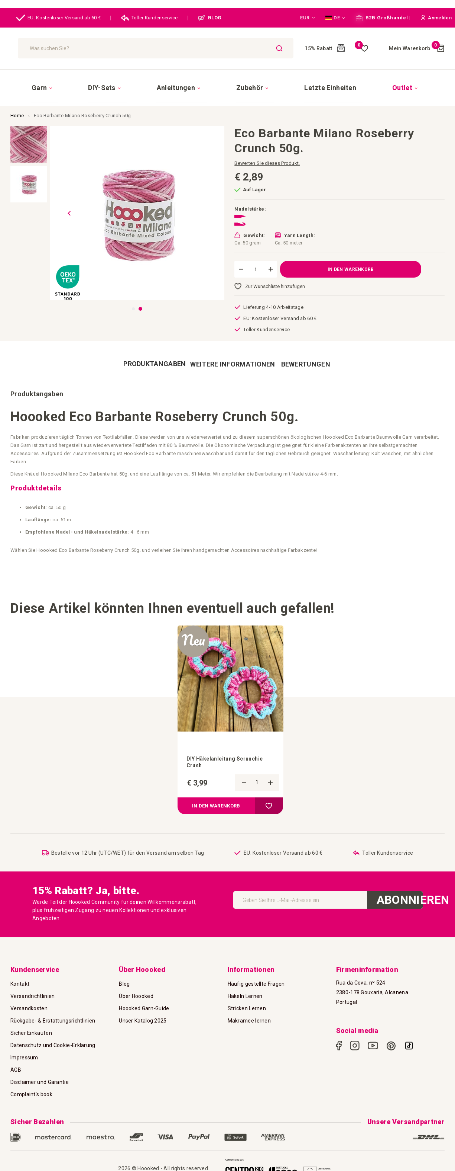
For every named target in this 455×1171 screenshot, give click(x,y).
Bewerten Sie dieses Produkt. (267, 150)
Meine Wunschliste (346, 48)
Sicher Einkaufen (31, 1026)
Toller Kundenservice (149, 18)
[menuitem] (96, 81)
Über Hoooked (136, 989)
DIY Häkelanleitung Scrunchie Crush (229, 746)
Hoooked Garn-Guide (144, 1002)
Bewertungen (302, 350)
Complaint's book (31, 1088)
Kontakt (19, 977)
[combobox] (178, 48)
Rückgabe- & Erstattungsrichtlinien (52, 1014)
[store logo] (50, 48)
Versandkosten (29, 1002)
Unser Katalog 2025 (142, 1014)
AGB (15, 1063)
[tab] (152, 350)
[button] (307, 18)
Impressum (24, 1051)
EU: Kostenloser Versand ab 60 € (58, 18)
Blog (124, 977)
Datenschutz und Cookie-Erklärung (52, 1039)
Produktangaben (152, 350)
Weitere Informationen (227, 350)
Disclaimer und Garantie (39, 1075)
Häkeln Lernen (245, 989)
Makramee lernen (249, 1014)
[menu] (227, 81)
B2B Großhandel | (383, 17)
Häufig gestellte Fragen (256, 977)
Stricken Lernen (247, 1002)
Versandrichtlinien (32, 989)
